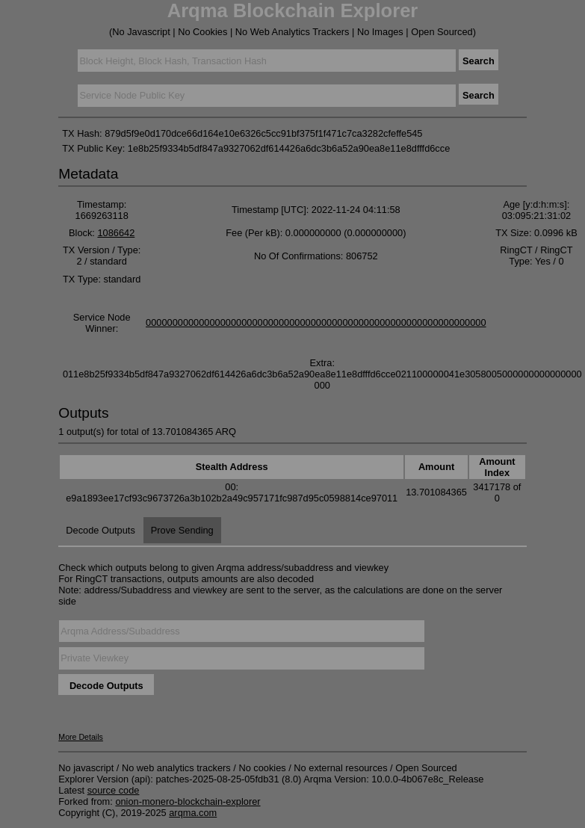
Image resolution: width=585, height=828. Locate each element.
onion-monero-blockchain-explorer (187, 801)
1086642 (115, 232)
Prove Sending (182, 530)
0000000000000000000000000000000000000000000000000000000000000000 (316, 322)
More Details (80, 736)
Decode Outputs (100, 530)
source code (113, 790)
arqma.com (193, 812)
